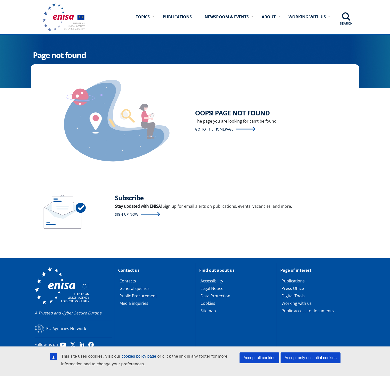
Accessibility (211, 281)
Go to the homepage (214, 129)
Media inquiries (133, 303)
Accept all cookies (259, 358)
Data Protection (215, 296)
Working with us (297, 303)
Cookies (207, 303)
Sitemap (208, 310)
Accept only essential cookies (311, 358)
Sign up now (126, 214)
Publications (177, 17)
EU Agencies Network (66, 328)
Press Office (293, 288)
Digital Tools (293, 296)
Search (346, 23)
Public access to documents (308, 310)
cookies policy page (138, 356)
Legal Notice (211, 288)
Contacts (127, 281)
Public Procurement (138, 296)
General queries (134, 288)
